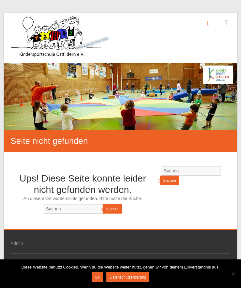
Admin (17, 243)
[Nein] (233, 274)
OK (97, 277)
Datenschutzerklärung (128, 277)
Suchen (112, 209)
